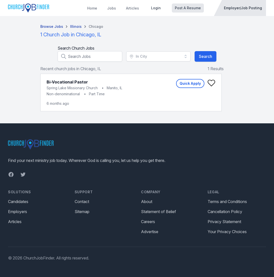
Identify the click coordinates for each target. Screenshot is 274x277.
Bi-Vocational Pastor (67, 81)
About (146, 201)
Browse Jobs (51, 26)
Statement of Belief (158, 211)
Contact (82, 201)
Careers (148, 221)
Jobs (111, 8)
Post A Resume (188, 8)
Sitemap (82, 211)
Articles (132, 8)
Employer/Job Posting (243, 8)
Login (156, 8)
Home (92, 8)
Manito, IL (114, 88)
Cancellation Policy (225, 211)
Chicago (96, 26)
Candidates (18, 201)
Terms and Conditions (227, 201)
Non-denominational (63, 94)
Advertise (149, 231)
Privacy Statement (224, 221)
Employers (17, 211)
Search (205, 56)
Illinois (76, 26)
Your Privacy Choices (227, 231)
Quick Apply (190, 83)
